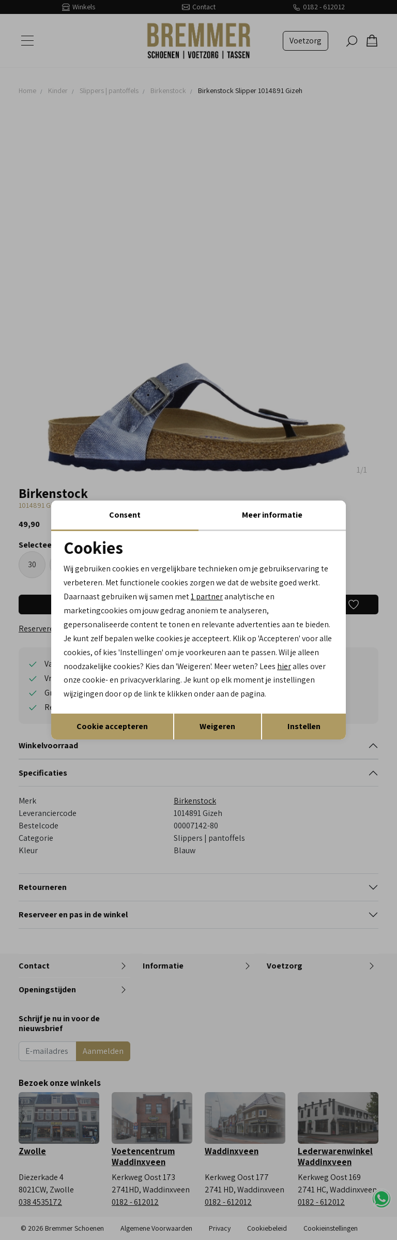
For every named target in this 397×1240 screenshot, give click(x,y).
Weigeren (217, 726)
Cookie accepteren (112, 726)
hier (311, 666)
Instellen (303, 726)
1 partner (207, 596)
